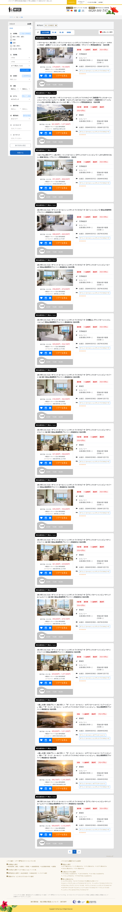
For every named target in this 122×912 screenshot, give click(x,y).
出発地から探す (13, 864)
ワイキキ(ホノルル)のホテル (69, 873)
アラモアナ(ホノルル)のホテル (84, 876)
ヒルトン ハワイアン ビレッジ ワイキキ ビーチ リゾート (76, 883)
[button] (20, 28)
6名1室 (79, 602)
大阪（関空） (15, 46)
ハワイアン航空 (43, 873)
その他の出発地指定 (25, 33)
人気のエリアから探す (69, 872)
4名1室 (79, 107)
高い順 (61, 32)
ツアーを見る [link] (61, 76)
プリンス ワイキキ (104, 887)
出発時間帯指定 (26, 76)
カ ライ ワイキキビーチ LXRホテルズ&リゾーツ (86, 881)
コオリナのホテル (83, 873)
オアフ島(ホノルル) (24, 870)
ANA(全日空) (33, 873)
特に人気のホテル (68, 879)
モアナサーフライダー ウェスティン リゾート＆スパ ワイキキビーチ (80, 887)
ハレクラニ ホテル (67, 881)
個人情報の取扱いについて (49, 902)
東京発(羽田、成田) (13, 866)
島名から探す (67, 864)
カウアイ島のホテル (101, 866)
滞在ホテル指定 (26, 96)
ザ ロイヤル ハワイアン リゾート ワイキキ (73, 885)
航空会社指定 (27, 115)
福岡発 (54, 866)
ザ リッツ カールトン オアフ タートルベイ (92, 735)
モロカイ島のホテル (67, 868)
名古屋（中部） (16, 49)
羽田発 (27, 866)
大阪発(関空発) (35, 866)
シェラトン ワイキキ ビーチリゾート (103, 883)
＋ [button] (25, 70)
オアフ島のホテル (67, 866)
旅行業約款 (34, 902)
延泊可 (95, 49)
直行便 (79, 49)
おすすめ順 (45, 32)
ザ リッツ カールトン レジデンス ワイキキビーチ (94, 70)
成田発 (22, 866)
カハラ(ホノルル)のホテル (97, 873)
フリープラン (104, 49)
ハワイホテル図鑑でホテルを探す (71, 861)
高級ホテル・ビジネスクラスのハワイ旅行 (21, 876)
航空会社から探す (13, 873)
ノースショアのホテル (68, 876)
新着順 (69, 32)
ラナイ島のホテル (79, 868)
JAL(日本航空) (24, 873)
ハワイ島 (34, 870)
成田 (13, 43)
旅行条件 (63, 902)
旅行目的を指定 (20, 145)
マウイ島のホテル (89, 866)
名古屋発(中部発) (45, 866)
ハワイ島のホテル (78, 866)
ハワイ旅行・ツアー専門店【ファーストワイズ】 (21, 861)
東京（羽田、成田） (17, 37)
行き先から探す (13, 870)
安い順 (54, 32)
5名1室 (79, 437)
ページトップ (109, 856)
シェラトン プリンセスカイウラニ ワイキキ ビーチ (75, 890)
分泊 (78, 714)
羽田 (13, 40)
